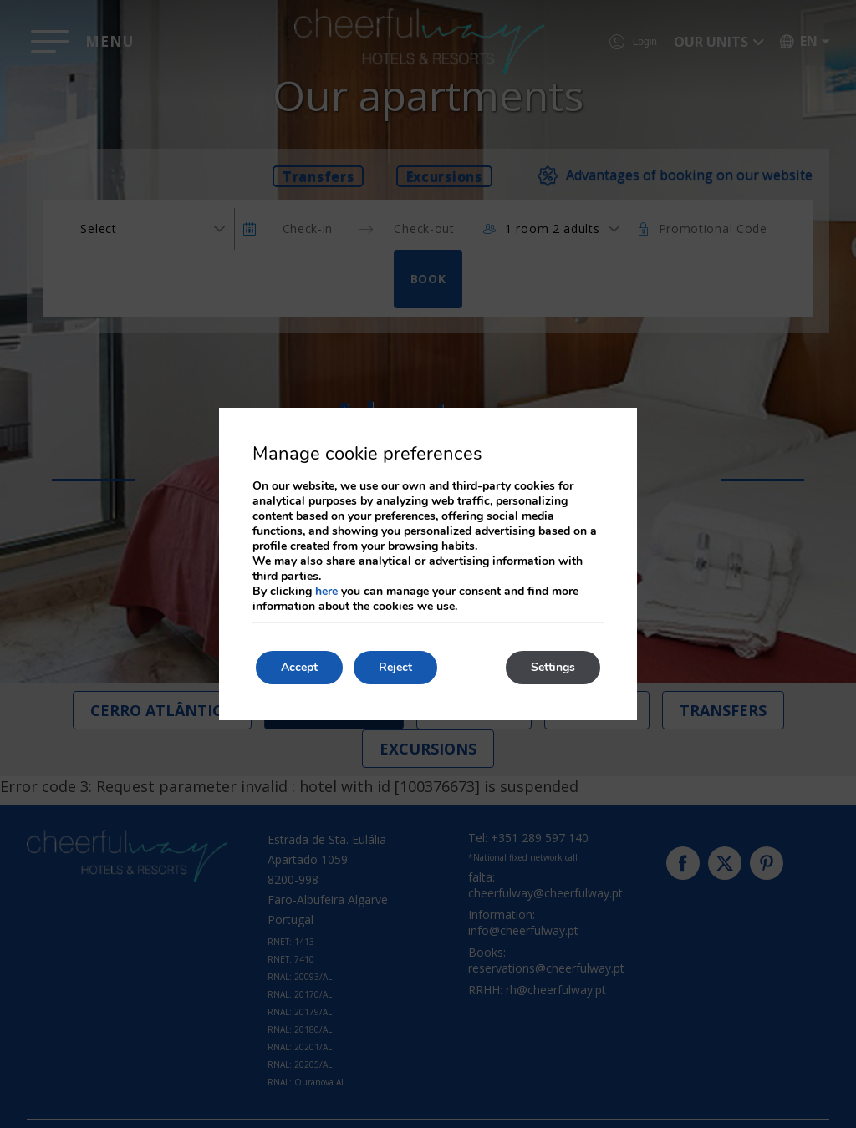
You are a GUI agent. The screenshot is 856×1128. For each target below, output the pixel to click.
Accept (299, 667)
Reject (395, 667)
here (326, 591)
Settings (553, 667)
